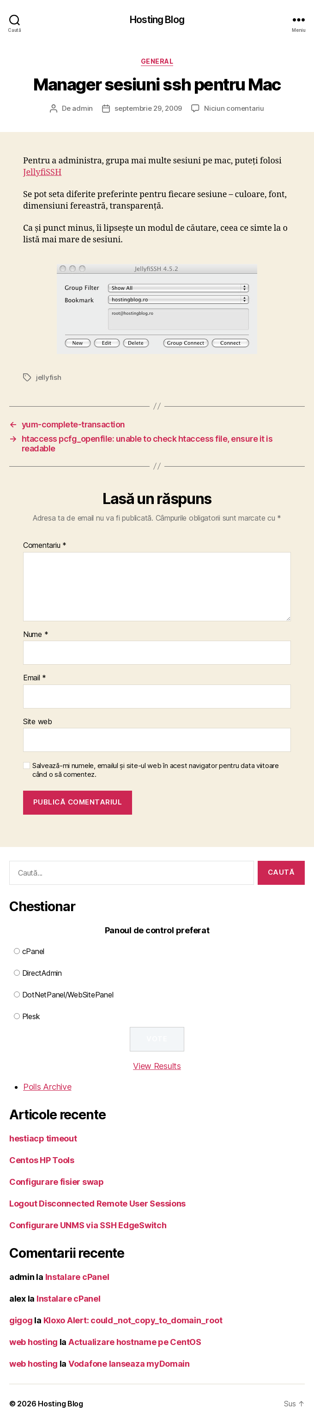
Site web (37, 722)
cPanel (33, 951)
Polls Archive (47, 1087)
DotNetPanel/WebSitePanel (68, 994)
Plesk (31, 1016)
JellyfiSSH (42, 172)
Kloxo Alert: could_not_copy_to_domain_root (133, 1320)
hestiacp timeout (43, 1138)
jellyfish (48, 377)
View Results (157, 1066)
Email (34, 678)
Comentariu (44, 545)
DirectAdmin (42, 973)
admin (82, 108)
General (157, 61)
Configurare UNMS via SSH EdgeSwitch (88, 1225)
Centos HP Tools (41, 1160)
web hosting (33, 1342)
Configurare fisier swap (56, 1182)
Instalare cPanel (77, 1277)
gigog (21, 1320)
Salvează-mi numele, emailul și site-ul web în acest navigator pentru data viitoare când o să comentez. (155, 770)
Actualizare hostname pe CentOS (134, 1342)
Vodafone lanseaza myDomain (129, 1364)
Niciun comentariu (234, 108)
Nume (35, 634)
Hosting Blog (157, 19)
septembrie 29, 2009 (148, 108)
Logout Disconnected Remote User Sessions (97, 1203)
